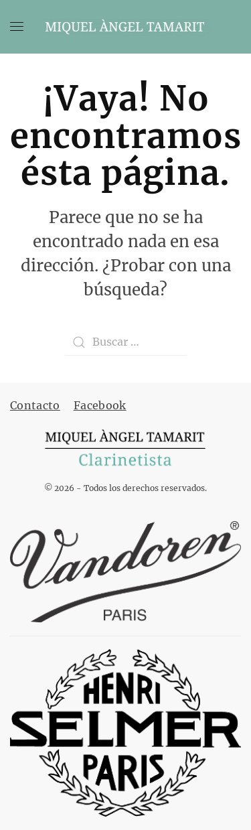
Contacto (35, 405)
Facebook (100, 405)
